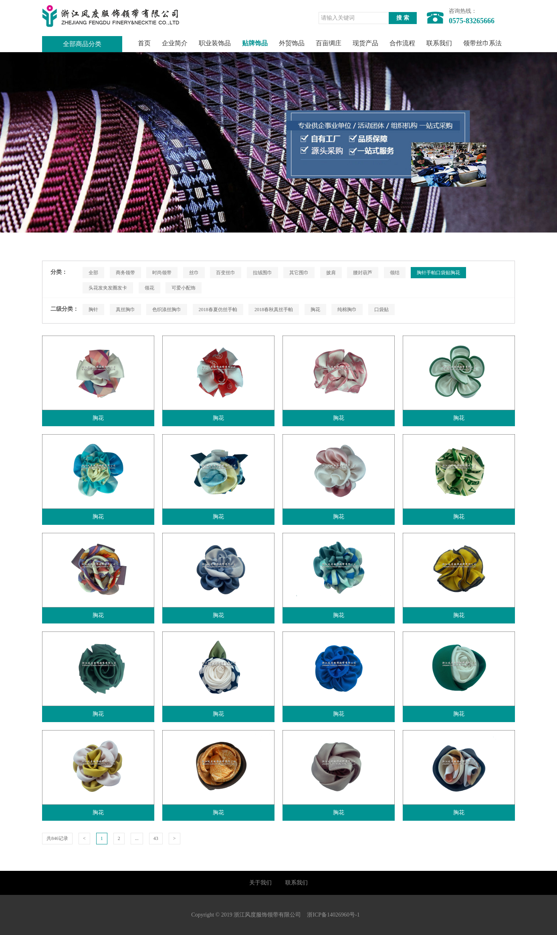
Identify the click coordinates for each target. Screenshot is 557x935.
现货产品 (365, 43)
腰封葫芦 (362, 272)
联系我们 (439, 43)
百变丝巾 (225, 272)
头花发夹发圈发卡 (108, 288)
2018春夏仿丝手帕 (218, 309)
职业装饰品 (215, 43)
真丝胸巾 (125, 309)
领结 (395, 272)
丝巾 (194, 272)
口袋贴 (381, 309)
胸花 (315, 309)
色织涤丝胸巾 (166, 309)
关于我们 (260, 883)
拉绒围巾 (262, 272)
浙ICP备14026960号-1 (333, 915)
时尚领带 (162, 272)
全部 (93, 272)
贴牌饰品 (255, 43)
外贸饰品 (292, 43)
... (137, 838)
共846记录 (57, 838)
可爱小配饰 (184, 288)
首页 (144, 43)
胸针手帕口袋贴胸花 (438, 272)
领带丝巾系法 (482, 43)
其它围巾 (299, 272)
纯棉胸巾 (347, 309)
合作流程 (402, 43)
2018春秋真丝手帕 (273, 309)
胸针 (93, 309)
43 (155, 838)
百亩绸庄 (328, 43)
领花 (149, 288)
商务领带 (125, 272)
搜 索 (402, 18)
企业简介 (175, 43)
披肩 (331, 272)
